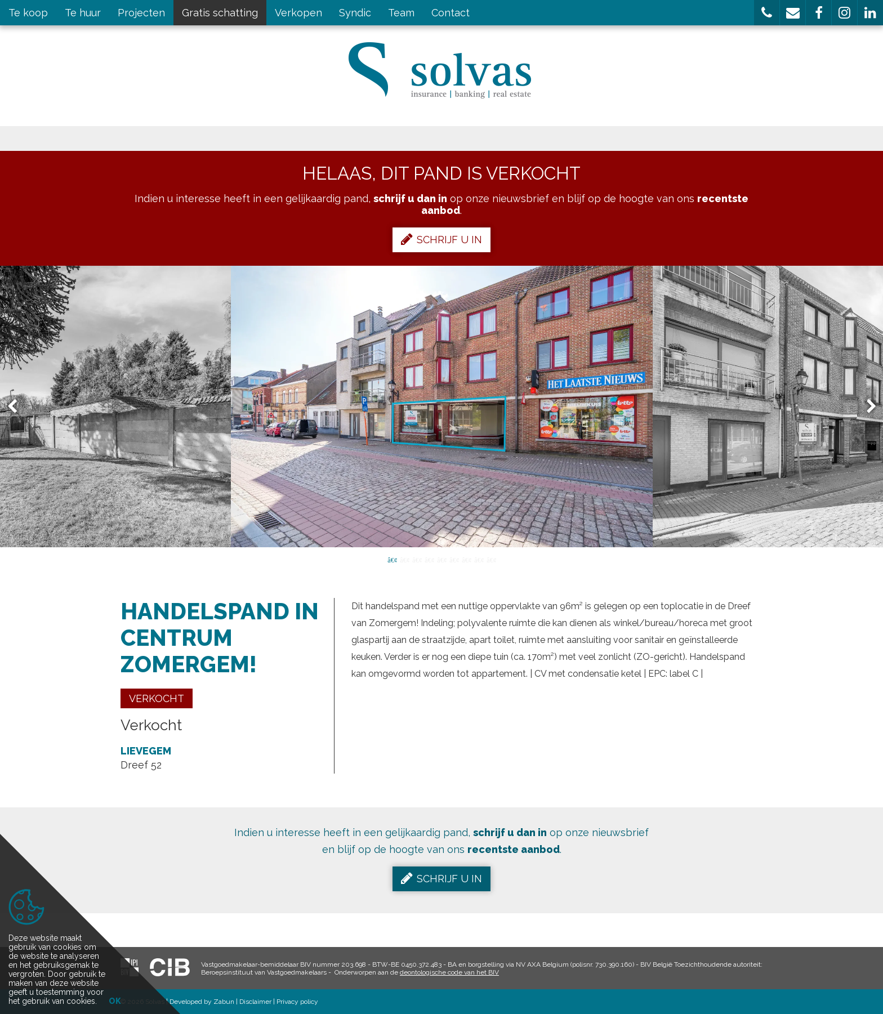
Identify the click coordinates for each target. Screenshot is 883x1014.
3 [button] (417, 559)
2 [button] (404, 559)
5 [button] (441, 559)
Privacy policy (297, 1002)
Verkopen (298, 13)
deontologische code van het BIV (449, 972)
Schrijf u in (441, 239)
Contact (450, 13)
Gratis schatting (220, 13)
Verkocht (156, 698)
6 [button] (454, 559)
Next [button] (866, 406)
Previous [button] (17, 406)
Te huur (83, 13)
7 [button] (466, 559)
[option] (442, 406)
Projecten (141, 13)
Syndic (355, 13)
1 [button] (392, 559)
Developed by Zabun (202, 1002)
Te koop (28, 13)
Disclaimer (255, 1002)
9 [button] (491, 559)
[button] (766, 12)
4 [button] (429, 559)
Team (401, 13)
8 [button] (479, 559)
